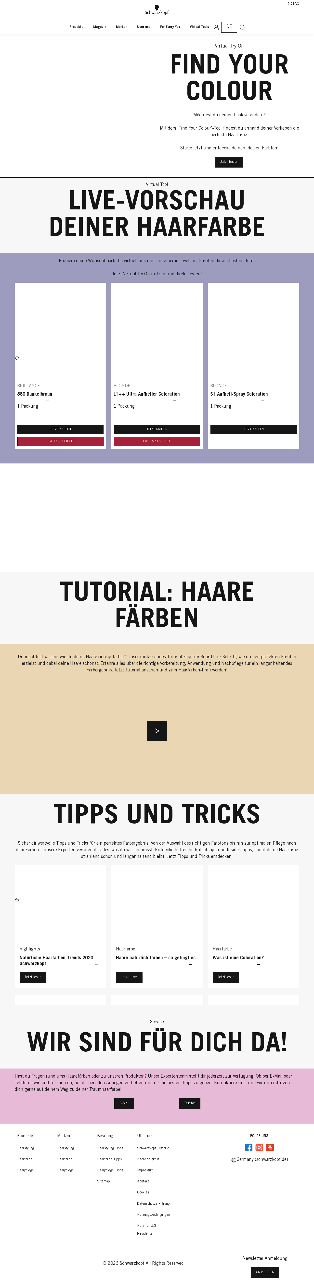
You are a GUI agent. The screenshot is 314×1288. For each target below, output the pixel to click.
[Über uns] (143, 27)
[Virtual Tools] (199, 27)
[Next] (17, 358)
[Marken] (121, 27)
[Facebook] (249, 1148)
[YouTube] (270, 1148)
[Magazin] (99, 27)
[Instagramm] (259, 1148)
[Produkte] (79, 27)
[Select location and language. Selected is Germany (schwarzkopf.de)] (229, 27)
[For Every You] (170, 27)
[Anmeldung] (216, 27)
